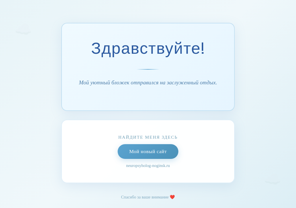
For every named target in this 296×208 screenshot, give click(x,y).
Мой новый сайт (148, 151)
